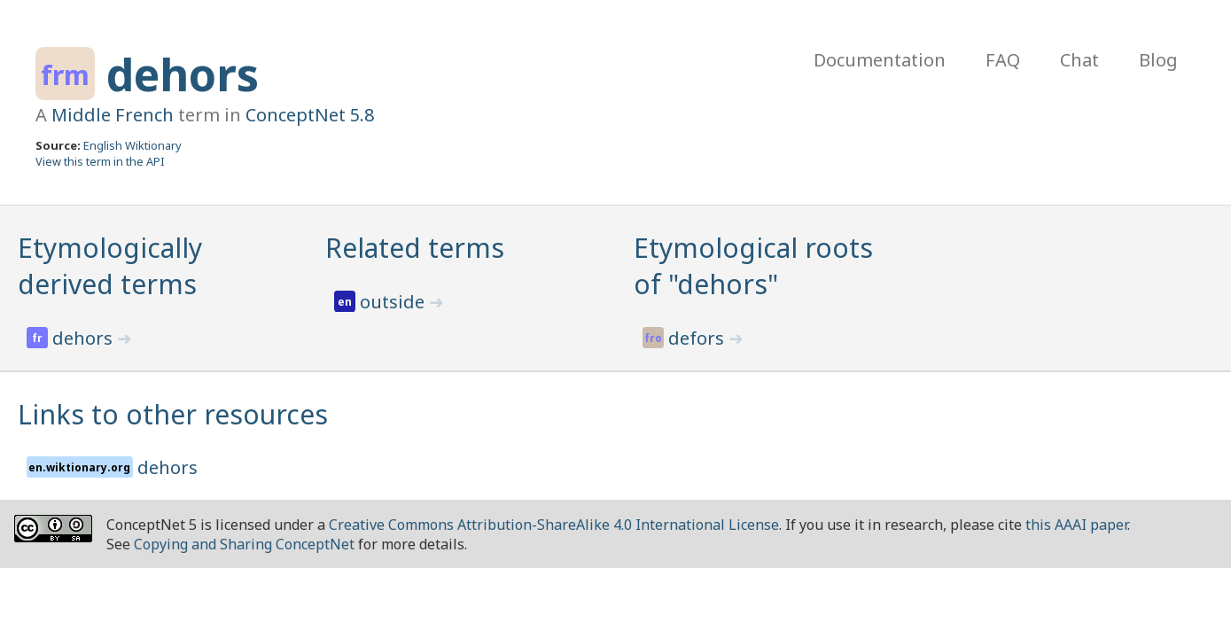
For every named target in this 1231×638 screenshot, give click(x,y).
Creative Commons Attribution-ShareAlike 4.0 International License (554, 524)
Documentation (880, 60)
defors (698, 338)
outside (394, 302)
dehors (182, 74)
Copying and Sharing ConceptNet (244, 544)
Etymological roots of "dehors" (753, 266)
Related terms (414, 248)
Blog (1158, 60)
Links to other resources (173, 414)
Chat (1079, 60)
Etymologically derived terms (110, 266)
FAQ (1003, 60)
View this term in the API (100, 161)
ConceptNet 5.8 (309, 115)
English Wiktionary (132, 145)
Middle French (112, 115)
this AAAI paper (1076, 524)
